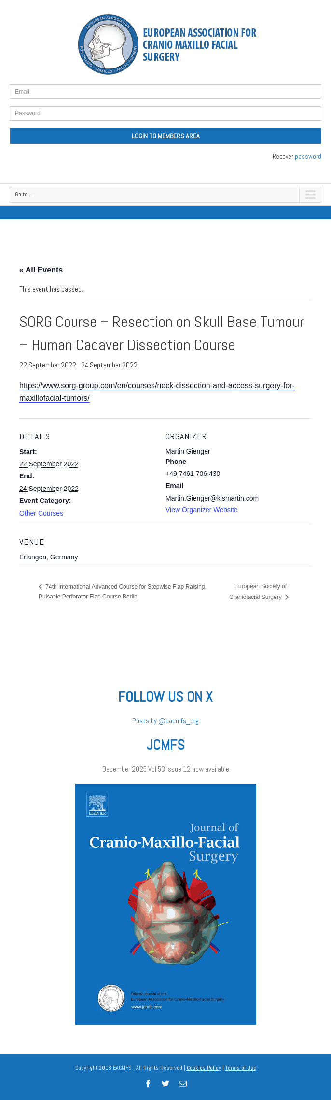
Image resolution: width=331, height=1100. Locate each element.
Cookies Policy (204, 1068)
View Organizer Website (202, 510)
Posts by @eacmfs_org (165, 720)
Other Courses (41, 513)
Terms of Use (240, 1068)
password (308, 156)
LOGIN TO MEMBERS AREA (166, 136)
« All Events (41, 270)
